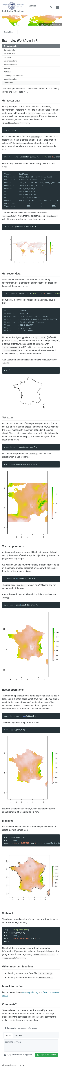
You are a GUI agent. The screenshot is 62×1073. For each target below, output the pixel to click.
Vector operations (10, 61)
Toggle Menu (8, 32)
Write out (7, 72)
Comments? (8, 83)
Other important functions (13, 75)
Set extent (7, 57)
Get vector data (9, 54)
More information (10, 79)
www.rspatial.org (30, 992)
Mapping (7, 68)
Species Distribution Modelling (19, 7)
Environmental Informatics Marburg (50, 24)
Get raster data (9, 50)
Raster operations (10, 65)
